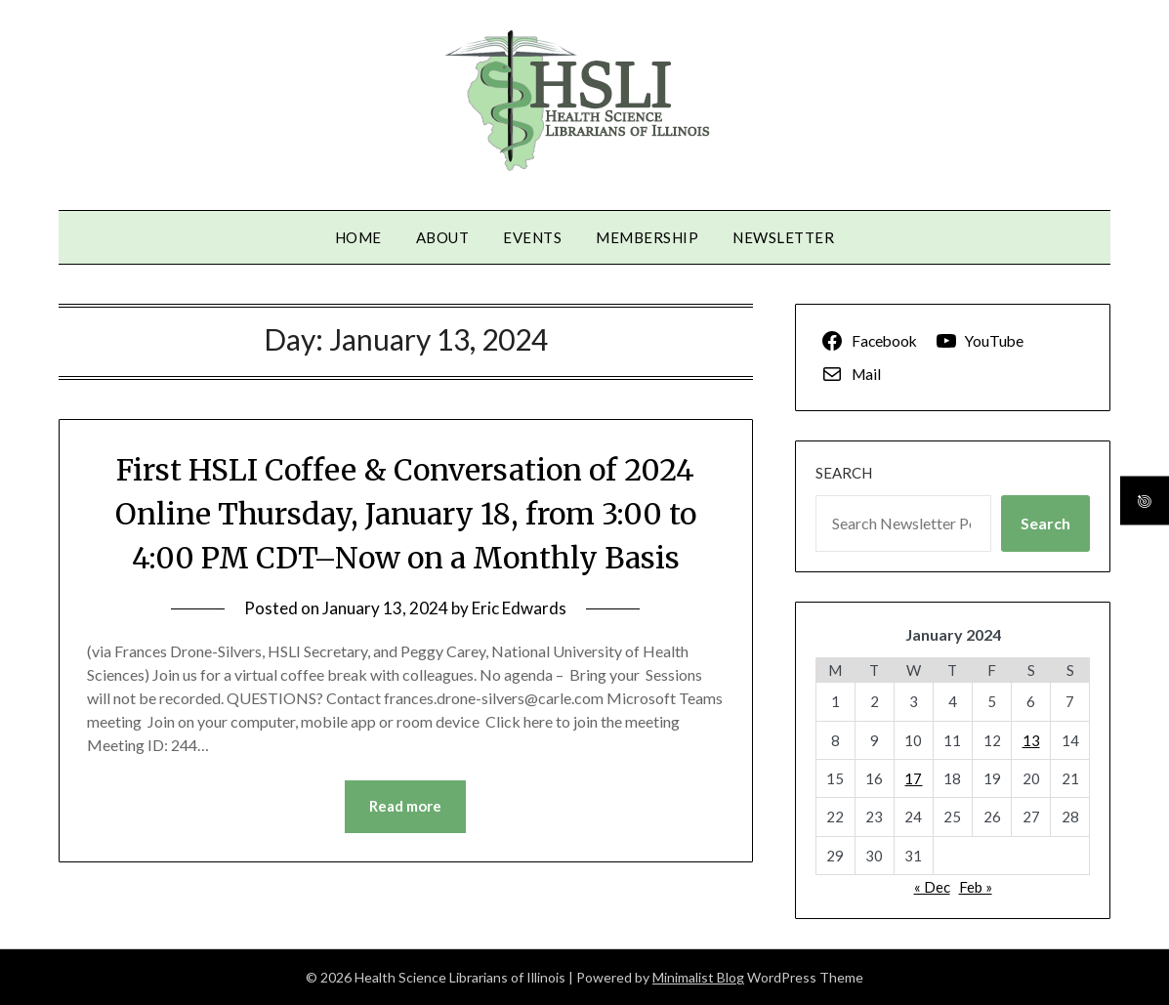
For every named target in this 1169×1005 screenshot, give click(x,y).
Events (532, 237)
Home (358, 237)
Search (843, 473)
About (443, 237)
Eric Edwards (519, 608)
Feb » (975, 887)
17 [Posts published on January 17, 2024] (913, 778)
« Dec (932, 887)
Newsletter (783, 237)
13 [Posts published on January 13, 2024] (1031, 740)
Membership (647, 237)
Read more (405, 807)
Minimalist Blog (698, 977)
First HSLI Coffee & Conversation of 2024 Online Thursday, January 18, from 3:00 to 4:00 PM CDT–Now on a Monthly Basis (405, 513)
